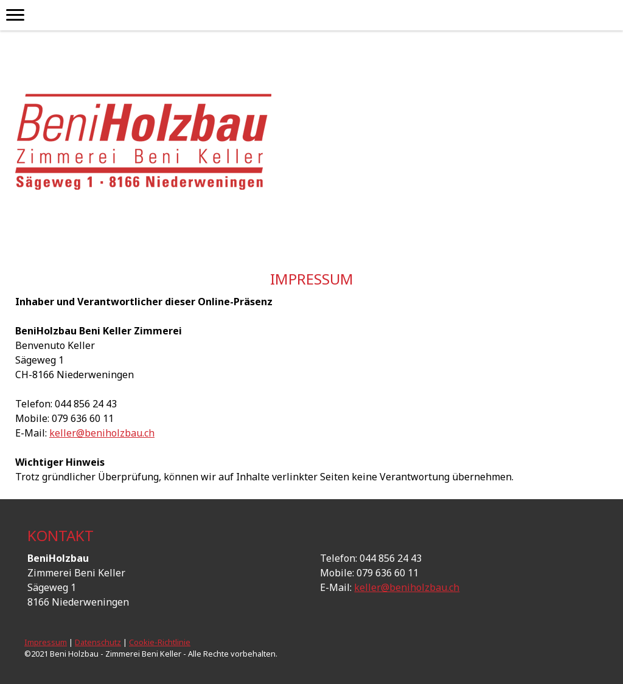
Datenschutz (98, 642)
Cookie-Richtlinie (159, 642)
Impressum (45, 642)
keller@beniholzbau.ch (102, 433)
